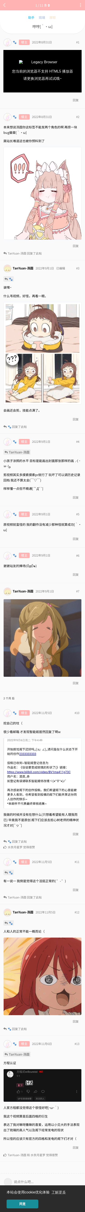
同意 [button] (22, 1204)
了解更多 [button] (58, 1192)
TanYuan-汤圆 (19, 452)
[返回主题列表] (4, 5)
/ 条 (42, 5)
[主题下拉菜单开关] (80, 5)
